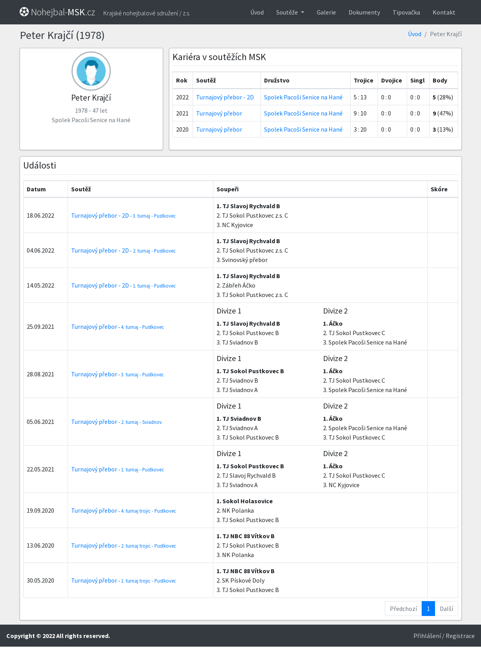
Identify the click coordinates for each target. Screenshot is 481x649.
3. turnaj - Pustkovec (154, 216)
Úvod (257, 12)
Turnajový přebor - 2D (225, 97)
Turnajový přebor (219, 113)
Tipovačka (406, 12)
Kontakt (444, 12)
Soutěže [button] (287, 12)
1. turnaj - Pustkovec (154, 285)
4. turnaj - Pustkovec (142, 327)
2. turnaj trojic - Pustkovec (148, 546)
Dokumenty (364, 12)
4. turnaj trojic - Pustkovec (148, 511)
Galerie (326, 12)
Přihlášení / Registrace (444, 636)
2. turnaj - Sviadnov (141, 422)
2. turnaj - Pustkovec (154, 251)
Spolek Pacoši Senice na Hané (303, 97)
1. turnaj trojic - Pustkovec (148, 581)
